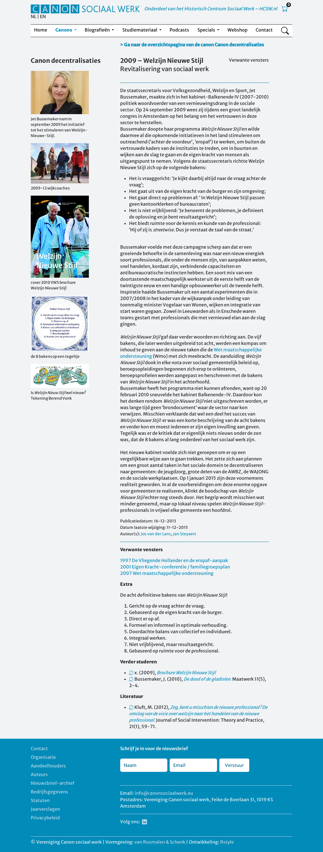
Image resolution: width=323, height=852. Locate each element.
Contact (264, 30)
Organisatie (43, 757)
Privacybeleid (45, 817)
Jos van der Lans (156, 533)
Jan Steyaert (184, 533)
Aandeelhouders (48, 766)
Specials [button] (207, 30)
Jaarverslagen (45, 809)
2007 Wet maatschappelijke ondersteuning (166, 573)
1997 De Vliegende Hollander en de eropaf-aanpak (174, 560)
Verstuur (234, 765)
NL (33, 16)
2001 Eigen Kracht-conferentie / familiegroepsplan (175, 567)
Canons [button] (64, 30)
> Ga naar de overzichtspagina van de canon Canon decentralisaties (192, 44)
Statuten (40, 800)
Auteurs (39, 774)
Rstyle (227, 842)
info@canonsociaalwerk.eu (164, 793)
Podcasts (179, 30)
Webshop (237, 30)
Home (40, 30)
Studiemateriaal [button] (140, 30)
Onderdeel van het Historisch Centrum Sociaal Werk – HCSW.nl (210, 8)
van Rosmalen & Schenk (159, 842)
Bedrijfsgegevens (49, 792)
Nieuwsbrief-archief (52, 783)
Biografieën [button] (98, 30)
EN (43, 16)
